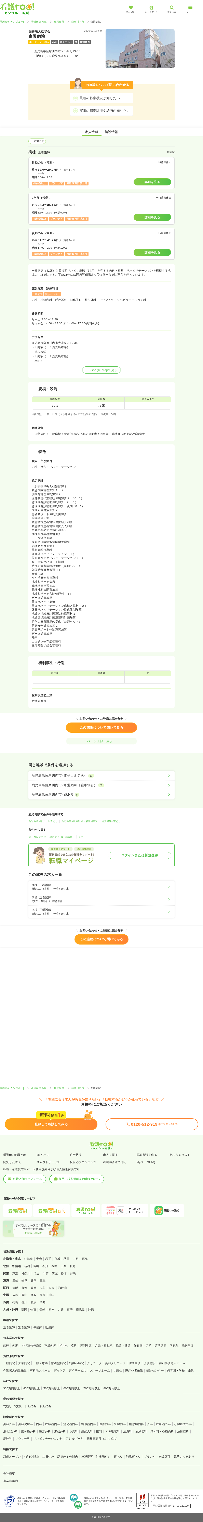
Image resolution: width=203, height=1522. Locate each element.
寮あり (82, 836)
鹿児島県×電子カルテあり (43, 821)
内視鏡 (174, 1345)
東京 (15, 1273)
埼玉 (36, 1273)
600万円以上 (71, 1388)
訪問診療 (160, 1345)
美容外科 (9, 1424)
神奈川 (26, 1273)
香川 (24, 1302)
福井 (54, 1266)
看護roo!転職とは (14, 1154)
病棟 (6, 1345)
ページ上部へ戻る (101, 741)
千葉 (46, 1273)
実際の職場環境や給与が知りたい (105, 110)
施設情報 (111, 132)
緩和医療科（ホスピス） (103, 1438)
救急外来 (50, 1345)
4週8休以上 (31, 1456)
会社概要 (9, 1473)
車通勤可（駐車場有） (62, 836)
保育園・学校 (142, 1345)
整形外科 (45, 1431)
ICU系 (63, 1345)
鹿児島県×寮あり (111, 821)
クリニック (94, 1363)
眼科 (99, 1431)
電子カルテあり (37, 836)
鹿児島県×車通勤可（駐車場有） (79, 821)
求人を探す (110, 1154)
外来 (15, 1345)
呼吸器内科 (52, 1424)
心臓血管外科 (183, 1424)
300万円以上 (11, 1388)
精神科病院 (76, 1363)
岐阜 (24, 1280)
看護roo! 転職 (39, 21)
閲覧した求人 (12, 1162)
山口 (52, 1295)
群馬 (73, 1273)
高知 (43, 1302)
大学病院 (24, 1363)
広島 (15, 1295)
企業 (191, 1370)
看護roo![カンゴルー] (12, 21)
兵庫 (34, 1287)
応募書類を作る (146, 1154)
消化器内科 (70, 1424)
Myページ (43, 1154)
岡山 (24, 1295)
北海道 (28, 1258)
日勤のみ (31, 1406)
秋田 (66, 1258)
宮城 (57, 1258)
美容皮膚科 (25, 1424)
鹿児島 (80, 1309)
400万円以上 (31, 1388)
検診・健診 (123, 1345)
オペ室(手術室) (31, 1345)
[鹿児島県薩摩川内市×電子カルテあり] (101, 775)
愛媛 (34, 1302)
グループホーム (100, 1370)
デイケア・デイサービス (70, 1370)
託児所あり (133, 1456)
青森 (39, 1258)
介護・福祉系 (104, 1345)
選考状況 (76, 1154)
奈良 (52, 1287)
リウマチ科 (22, 1438)
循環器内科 (88, 1424)
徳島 (15, 1302)
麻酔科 (7, 1438)
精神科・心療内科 (162, 1431)
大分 (61, 1309)
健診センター (155, 1370)
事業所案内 (10, 1481)
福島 (85, 1258)
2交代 (7, 1406)
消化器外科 (10, 1431)
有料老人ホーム (40, 1370)
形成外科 (60, 1431)
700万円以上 (91, 1388)
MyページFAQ (145, 1162)
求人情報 (91, 132)
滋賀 (43, 1287)
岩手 (48, 1258)
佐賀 (33, 1309)
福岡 (24, 1309)
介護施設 (150, 1363)
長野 (73, 1266)
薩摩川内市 (77, 21)
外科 (150, 1424)
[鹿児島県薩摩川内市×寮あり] (101, 794)
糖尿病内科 (136, 1424)
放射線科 (183, 1431)
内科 (39, 1424)
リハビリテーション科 (48, 1438)
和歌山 (62, 1287)
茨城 (55, 1273)
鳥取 (34, 1295)
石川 (45, 1266)
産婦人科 (87, 1431)
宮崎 (70, 1309)
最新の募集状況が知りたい (100, 98)
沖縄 (91, 1309)
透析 (74, 1345)
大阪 (15, 1287)
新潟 (27, 1266)
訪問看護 (86, 1345)
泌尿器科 (141, 1431)
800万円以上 (112, 1388)
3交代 (18, 1406)
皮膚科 (127, 1431)
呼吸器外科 (163, 1424)
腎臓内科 (120, 1424)
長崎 (42, 1309)
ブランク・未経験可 (157, 1456)
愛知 (15, 1280)
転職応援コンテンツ (83, 1162)
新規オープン (12, 1456)
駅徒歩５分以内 (67, 1456)
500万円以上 (51, 1388)
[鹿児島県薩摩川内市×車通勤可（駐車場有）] (101, 785)
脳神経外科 (28, 1431)
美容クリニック (115, 1363)
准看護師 (24, 1327)
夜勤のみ (46, 1406)
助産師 (49, 1327)
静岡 (34, 1280)
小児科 (73, 1431)
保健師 (37, 1327)
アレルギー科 (75, 1438)
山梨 (64, 1266)
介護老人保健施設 (15, 1370)
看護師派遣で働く (115, 1162)
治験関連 (188, 1345)
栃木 (64, 1273)
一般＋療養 (40, 1363)
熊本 (51, 1309)
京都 (24, 1287)
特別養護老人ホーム (172, 1363)
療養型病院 (58, 1363)
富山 (36, 1266)
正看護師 (9, 1327)
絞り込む (37, 141)
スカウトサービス (48, 1162)
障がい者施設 (134, 1370)
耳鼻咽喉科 (112, 1431)
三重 (43, 1280)
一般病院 (9, 1363)
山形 (76, 1258)
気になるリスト (180, 1154)
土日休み (48, 1456)
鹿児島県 (59, 21)
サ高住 (117, 1370)
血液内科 (105, 1424)
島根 (43, 1295)
